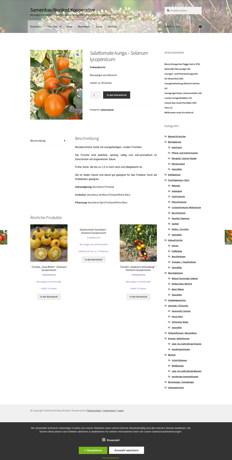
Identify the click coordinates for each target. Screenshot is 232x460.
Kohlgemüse (174, 174)
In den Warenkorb (117, 95)
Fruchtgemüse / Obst (178, 180)
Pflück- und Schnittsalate (185, 152)
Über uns (52, 26)
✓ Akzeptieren (93, 450)
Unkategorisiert (176, 387)
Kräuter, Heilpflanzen (178, 338)
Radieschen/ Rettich (182, 283)
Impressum (109, 410)
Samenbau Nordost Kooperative (62, 10)
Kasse (99, 26)
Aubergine (177, 191)
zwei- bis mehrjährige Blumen (186, 371)
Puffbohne (177, 251)
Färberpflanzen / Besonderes (182, 333)
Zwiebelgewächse (177, 300)
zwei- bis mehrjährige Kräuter (186, 343)
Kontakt (112, 26)
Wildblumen (178, 365)
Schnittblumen (179, 360)
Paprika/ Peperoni (180, 218)
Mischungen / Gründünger (181, 382)
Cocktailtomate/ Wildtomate (186, 207)
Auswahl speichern (126, 450)
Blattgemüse (174, 141)
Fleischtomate (179, 201)
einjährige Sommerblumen (185, 376)
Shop (69, 26)
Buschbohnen (178, 256)
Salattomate (107, 109)
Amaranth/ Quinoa (181, 311)
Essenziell (110, 440)
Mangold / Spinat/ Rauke (184, 158)
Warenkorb (84, 26)
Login (120, 410)
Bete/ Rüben (178, 289)
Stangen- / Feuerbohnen (184, 262)
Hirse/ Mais (177, 316)
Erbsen (175, 245)
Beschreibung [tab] (37, 140)
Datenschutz (94, 410)
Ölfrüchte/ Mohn (180, 322)
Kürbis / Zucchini (180, 229)
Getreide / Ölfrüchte (178, 305)
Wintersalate (178, 163)
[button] (77, 54)
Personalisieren (110, 457)
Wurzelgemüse (175, 272)
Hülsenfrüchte (175, 240)
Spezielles (177, 169)
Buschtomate (178, 212)
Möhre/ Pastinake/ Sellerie (185, 278)
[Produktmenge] (95, 95)
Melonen (176, 185)
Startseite (36, 26)
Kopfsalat (177, 147)
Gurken (175, 223)
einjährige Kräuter (181, 349)
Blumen (172, 354)
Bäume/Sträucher (177, 136)
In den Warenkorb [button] (49, 296)
